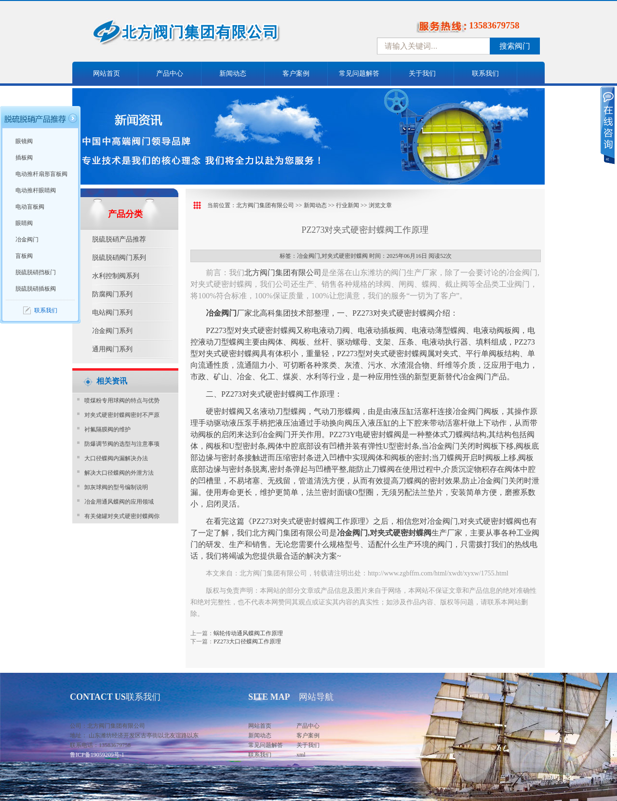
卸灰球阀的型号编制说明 (116, 487)
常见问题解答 (359, 73)
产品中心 (169, 73)
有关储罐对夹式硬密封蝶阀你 (122, 516)
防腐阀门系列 (112, 294)
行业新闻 (347, 205)
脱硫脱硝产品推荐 (119, 239)
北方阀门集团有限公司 (265, 205)
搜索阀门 (514, 46)
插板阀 (24, 157)
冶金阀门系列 (112, 330)
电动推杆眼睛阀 (35, 190)
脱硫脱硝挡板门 (35, 272)
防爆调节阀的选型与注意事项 (122, 444)
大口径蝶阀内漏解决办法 (116, 458)
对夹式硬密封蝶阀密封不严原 (122, 415)
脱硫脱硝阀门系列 (119, 257)
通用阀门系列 (112, 349)
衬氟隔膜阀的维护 (107, 429)
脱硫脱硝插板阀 (35, 288)
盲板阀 (24, 256)
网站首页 (106, 73)
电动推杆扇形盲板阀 (41, 174)
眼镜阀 (24, 141)
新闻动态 (232, 73)
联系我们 (485, 73)
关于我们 (422, 73)
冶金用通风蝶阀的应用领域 (119, 501)
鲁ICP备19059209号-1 (97, 754)
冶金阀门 (27, 239)
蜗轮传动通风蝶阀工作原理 (248, 633)
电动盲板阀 (29, 206)
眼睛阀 (24, 223)
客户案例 (295, 73)
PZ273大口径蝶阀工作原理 (247, 641)
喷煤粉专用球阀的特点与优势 (122, 400)
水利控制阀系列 (115, 276)
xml (301, 754)
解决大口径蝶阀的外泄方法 (119, 472)
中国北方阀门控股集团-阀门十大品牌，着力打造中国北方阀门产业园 (212, 35)
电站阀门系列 (112, 312)
